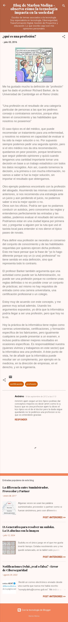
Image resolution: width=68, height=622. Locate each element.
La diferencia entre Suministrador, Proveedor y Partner (25, 489)
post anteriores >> (54, 517)
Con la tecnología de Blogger (34, 610)
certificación (16, 384)
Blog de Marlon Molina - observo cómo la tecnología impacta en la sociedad (34, 9)
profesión (31, 384)
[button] (64, 37)
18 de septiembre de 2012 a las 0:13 (40, 396)
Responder (21, 419)
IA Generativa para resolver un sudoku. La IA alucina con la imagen (28, 529)
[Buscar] (64, 6)
